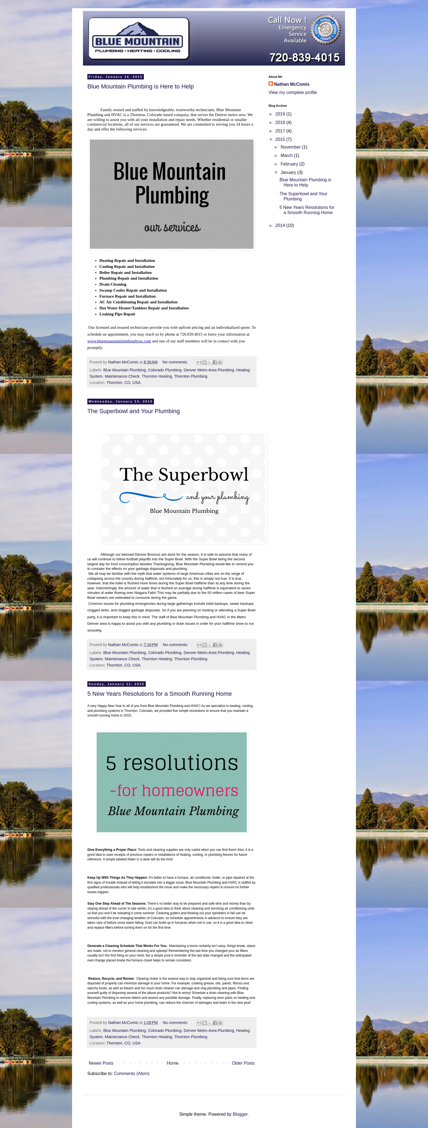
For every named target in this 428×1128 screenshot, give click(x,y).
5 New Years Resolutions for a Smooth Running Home (159, 693)
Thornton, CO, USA (123, 382)
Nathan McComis (292, 84)
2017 (280, 131)
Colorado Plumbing (164, 370)
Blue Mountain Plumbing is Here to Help (140, 86)
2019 (280, 114)
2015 (280, 139)
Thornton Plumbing (190, 376)
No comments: (176, 362)
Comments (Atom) (132, 1073)
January (289, 172)
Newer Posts (101, 1063)
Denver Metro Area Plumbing (209, 370)
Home (173, 1063)
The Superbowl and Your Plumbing (133, 411)
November (291, 147)
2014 (280, 225)
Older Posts (243, 1063)
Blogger (240, 1114)
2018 (280, 122)
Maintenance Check (122, 376)
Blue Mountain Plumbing (124, 370)
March (287, 155)
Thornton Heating (157, 376)
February (290, 164)
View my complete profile (293, 92)
